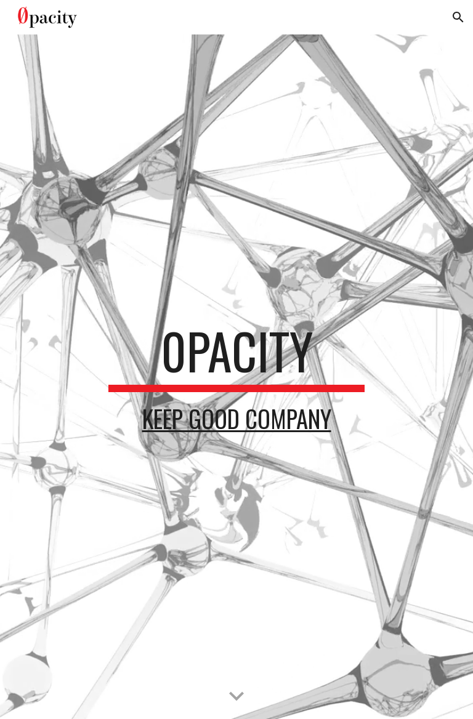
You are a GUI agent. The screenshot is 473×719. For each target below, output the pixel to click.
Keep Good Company (236, 418)
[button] (458, 17)
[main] (236, 377)
